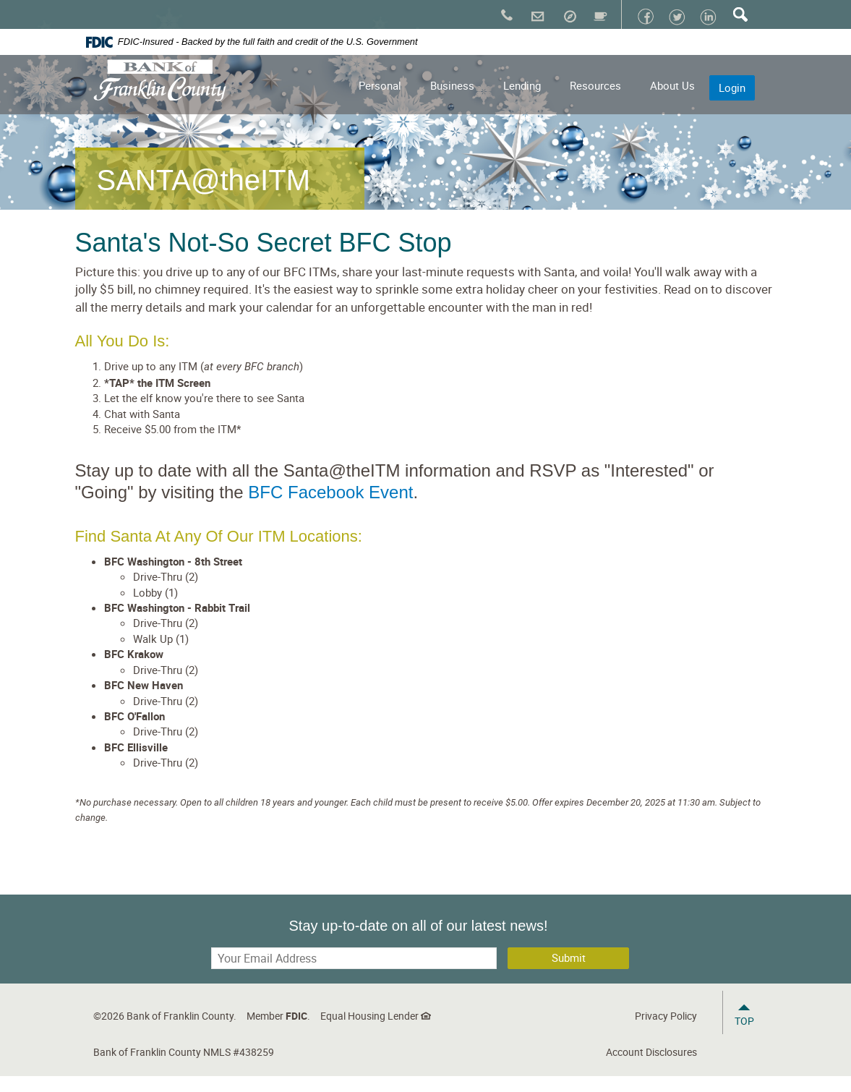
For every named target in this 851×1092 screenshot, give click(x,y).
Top (744, 1021)
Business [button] (452, 85)
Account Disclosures (651, 1052)
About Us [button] (672, 85)
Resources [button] (595, 85)
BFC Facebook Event (330, 492)
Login (732, 87)
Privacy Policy (666, 1016)
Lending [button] (522, 85)
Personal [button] (380, 85)
